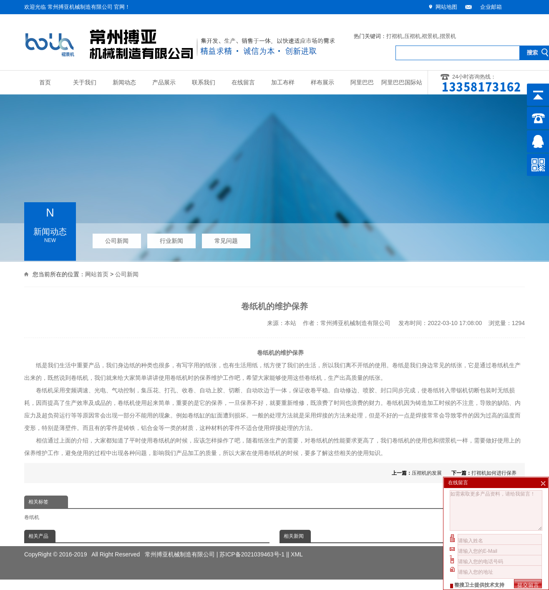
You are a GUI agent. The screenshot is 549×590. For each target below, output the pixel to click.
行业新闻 (171, 239)
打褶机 (394, 36)
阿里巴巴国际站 (401, 82)
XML (297, 548)
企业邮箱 (491, 7)
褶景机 (430, 36)
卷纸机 (31, 517)
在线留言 (243, 82)
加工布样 (283, 82)
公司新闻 (116, 239)
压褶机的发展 (427, 473)
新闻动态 (124, 82)
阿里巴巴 (362, 82)
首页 (45, 82)
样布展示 (322, 82)
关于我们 (84, 82)
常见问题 (226, 239)
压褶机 (412, 36)
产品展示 (164, 82)
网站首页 (96, 273)
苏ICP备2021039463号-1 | (253, 548)
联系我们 (203, 82)
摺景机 (448, 36)
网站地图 (446, 7)
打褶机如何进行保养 (493, 473)
